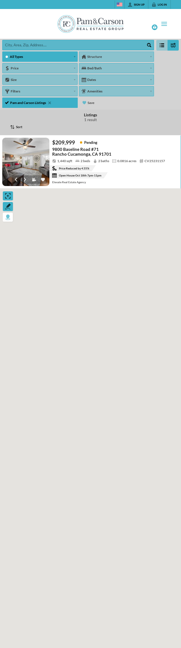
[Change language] (119, 4)
